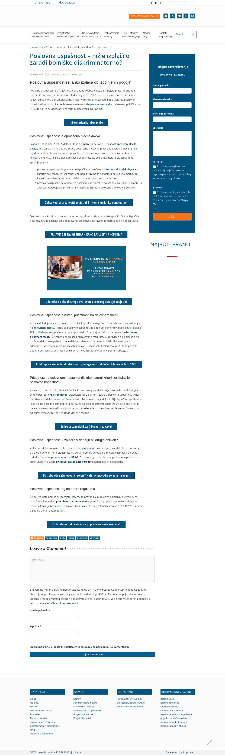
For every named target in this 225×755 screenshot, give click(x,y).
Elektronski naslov (163, 99)
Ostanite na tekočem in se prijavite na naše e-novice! (86, 524)
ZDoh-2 (57, 144)
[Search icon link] (193, 35)
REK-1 (74, 457)
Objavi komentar (92, 654)
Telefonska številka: (163, 113)
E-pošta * (35, 626)
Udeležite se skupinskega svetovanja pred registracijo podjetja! (86, 302)
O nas (33, 699)
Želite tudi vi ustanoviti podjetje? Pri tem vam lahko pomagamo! (86, 202)
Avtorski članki (51, 538)
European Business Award (130, 706)
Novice (149, 36)
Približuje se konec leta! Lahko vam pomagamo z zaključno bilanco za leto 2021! (86, 364)
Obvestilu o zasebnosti (64, 603)
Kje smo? (34, 702)
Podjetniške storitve (83, 714)
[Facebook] (165, 16)
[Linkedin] (179, 16)
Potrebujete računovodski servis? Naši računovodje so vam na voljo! (86, 475)
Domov (33, 46)
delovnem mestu (44, 327)
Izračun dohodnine (169, 702)
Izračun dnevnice (169, 706)
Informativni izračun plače (86, 122)
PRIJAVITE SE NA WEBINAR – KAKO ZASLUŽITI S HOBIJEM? (86, 234)
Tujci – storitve (131, 36)
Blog (41, 46)
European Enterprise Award (131, 702)
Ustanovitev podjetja (43, 36)
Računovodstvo (91, 36)
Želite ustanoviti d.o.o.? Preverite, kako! (86, 426)
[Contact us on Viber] (81, 2)
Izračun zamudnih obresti (173, 726)
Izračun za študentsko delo (174, 722)
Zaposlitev (35, 714)
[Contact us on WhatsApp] (86, 2)
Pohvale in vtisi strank (41, 710)
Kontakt (165, 36)
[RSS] (192, 16)
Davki (62, 538)
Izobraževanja (111, 36)
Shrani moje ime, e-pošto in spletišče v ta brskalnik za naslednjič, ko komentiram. (80, 647)
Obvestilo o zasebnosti (41, 733)
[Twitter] (172, 16)
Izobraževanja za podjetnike (87, 710)
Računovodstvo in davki (85, 702)
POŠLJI (172, 216)
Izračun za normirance (171, 710)
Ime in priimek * (40, 610)
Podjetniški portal (82, 718)
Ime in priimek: (162, 85)
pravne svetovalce (101, 104)
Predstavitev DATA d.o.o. (129, 699)
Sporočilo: (159, 127)
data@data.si (67, 2)
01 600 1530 (42, 2)
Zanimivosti (94, 538)
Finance (71, 538)
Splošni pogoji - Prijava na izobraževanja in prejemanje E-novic (45, 726)
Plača (41, 332)
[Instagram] (186, 16)
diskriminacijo (59, 394)
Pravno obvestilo (38, 718)
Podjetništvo (68, 36)
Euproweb (189, 752)
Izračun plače (167, 699)
